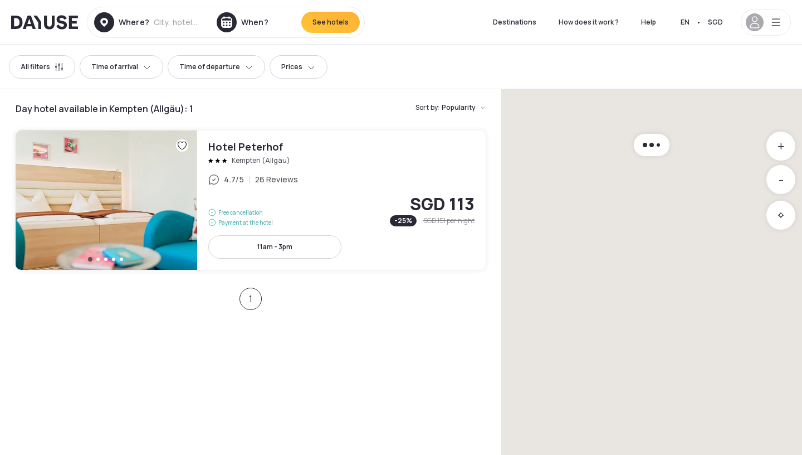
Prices (298, 66)
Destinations (514, 22)
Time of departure (216, 66)
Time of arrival (121, 66)
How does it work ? (589, 22)
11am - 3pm (274, 246)
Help (648, 22)
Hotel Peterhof (251, 200)
